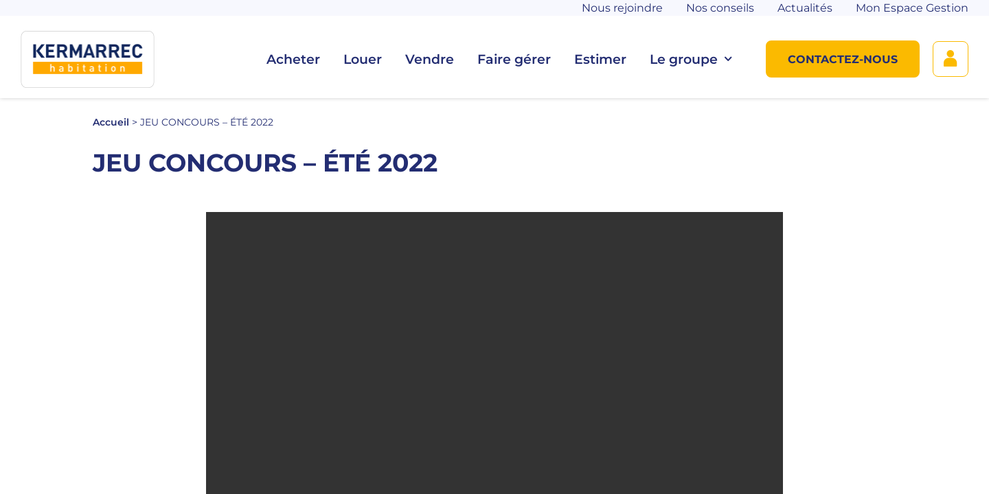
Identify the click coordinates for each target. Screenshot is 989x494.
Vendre (429, 59)
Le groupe (690, 59)
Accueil (111, 122)
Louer (362, 59)
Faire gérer (514, 59)
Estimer (600, 59)
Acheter (293, 59)
